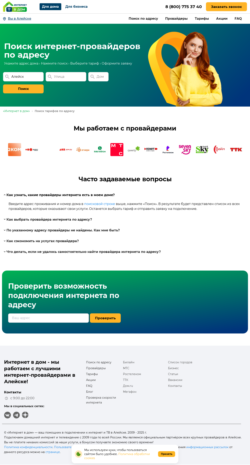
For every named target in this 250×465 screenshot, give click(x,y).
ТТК (125, 380)
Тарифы (202, 18)
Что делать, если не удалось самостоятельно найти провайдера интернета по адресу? (82, 252)
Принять (166, 453)
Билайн (128, 362)
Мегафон (129, 392)
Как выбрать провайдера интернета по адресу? (47, 219)
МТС (126, 368)
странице (52, 452)
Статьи (173, 374)
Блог (89, 392)
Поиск (23, 89)
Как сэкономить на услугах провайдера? (41, 241)
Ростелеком (132, 374)
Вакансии (175, 380)
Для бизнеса (76, 7)
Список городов (180, 362)
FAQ (238, 18)
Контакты (175, 386)
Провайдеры (176, 18)
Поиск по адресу (143, 18)
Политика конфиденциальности (28, 447)
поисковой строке (99, 204)
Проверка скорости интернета (101, 400)
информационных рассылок (207, 447)
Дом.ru (128, 386)
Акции (221, 18)
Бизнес (173, 368)
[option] (14, 149)
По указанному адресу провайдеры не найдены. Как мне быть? (61, 230)
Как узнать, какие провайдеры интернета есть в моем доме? (59, 195)
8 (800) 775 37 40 (183, 6)
